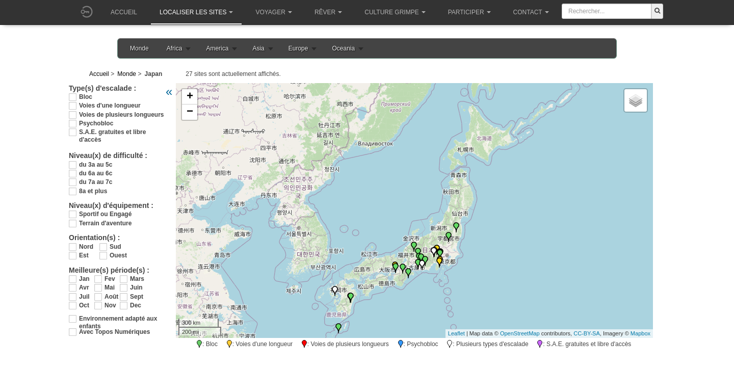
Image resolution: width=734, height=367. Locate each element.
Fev (109, 278)
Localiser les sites (196, 12)
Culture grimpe (394, 12)
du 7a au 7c (95, 182)
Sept (136, 296)
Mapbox (640, 333)
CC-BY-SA (586, 333)
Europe (298, 48)
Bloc (85, 96)
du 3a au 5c (95, 164)
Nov (110, 305)
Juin (136, 287)
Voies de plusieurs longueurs (121, 114)
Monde (139, 48)
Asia (258, 48)
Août (111, 296)
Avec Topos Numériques (114, 331)
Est (84, 255)
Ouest (118, 255)
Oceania (343, 48)
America (217, 48)
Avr (84, 287)
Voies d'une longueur (110, 105)
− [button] (190, 112)
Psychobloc (96, 123)
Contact (531, 12)
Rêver (328, 12)
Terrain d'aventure (105, 223)
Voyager (273, 12)
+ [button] (190, 96)
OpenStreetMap (520, 333)
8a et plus (93, 191)
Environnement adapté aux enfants (118, 319)
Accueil (124, 12)
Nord (86, 246)
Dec (135, 305)
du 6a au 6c (95, 173)
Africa (174, 48)
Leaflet (456, 333)
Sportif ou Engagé (105, 214)
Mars (137, 278)
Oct (84, 305)
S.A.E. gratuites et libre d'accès (112, 132)
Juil (84, 296)
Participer (469, 12)
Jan (84, 278)
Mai (109, 287)
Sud (115, 246)
